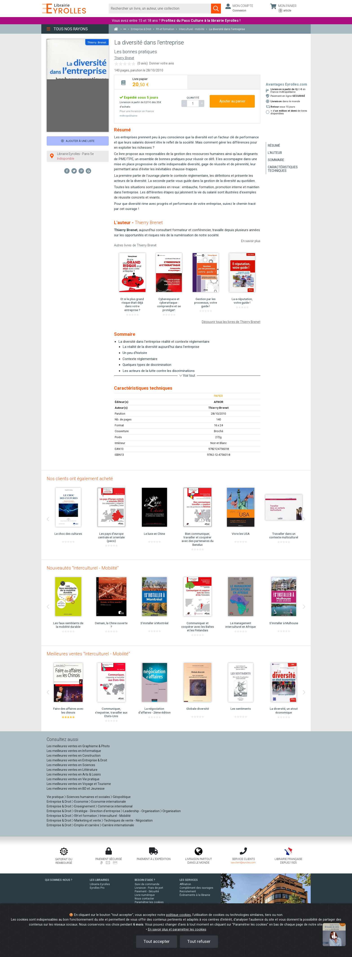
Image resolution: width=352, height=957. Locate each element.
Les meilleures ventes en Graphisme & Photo (78, 746)
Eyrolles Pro (97, 887)
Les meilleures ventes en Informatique (74, 751)
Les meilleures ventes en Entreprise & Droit (77, 760)
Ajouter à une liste (78, 141)
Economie (81, 801)
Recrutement (188, 891)
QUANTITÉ (193, 97)
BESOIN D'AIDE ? (145, 880)
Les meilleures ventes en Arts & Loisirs (74, 774)
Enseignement (84, 806)
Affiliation (185, 884)
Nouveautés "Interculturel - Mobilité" (83, 568)
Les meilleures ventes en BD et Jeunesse (76, 788)
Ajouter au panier (232, 101)
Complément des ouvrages (196, 887)
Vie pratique (55, 797)
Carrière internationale (118, 825)
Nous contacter (144, 898)
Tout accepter (156, 941)
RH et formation (85, 816)
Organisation (172, 811)
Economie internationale (108, 801)
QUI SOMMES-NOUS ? (58, 880)
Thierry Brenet (124, 58)
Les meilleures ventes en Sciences (71, 765)
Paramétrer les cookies (149, 902)
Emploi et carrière (86, 825)
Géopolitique (122, 797)
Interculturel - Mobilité (115, 816)
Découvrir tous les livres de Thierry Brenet (231, 322)
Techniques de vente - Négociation (128, 820)
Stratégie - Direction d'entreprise (97, 811)
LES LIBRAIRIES (99, 880)
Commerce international (115, 806)
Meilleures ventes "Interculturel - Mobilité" (88, 653)
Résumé (274, 145)
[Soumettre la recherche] (216, 8)
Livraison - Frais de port (149, 887)
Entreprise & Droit (59, 801)
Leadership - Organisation (141, 811)
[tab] (150, 82)
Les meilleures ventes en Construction (74, 755)
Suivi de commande (147, 884)
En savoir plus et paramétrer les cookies (177, 929)
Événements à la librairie (195, 895)
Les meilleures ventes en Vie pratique (73, 779)
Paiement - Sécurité (147, 891)
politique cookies (178, 915)
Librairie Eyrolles (100, 884)
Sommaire (276, 160)
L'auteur (275, 153)
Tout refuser (199, 941)
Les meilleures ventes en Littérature (72, 769)
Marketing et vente (87, 820)
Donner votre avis (161, 63)
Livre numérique (145, 895)
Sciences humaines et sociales (88, 797)
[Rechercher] (160, 8)
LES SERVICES (189, 880)
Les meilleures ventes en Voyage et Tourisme (79, 784)
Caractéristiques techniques (283, 168)
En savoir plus (250, 241)
